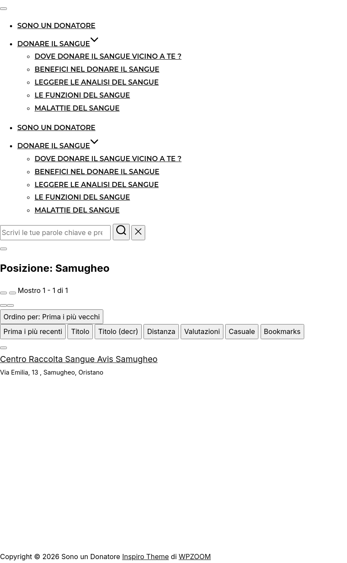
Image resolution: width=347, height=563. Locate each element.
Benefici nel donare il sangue (97, 69)
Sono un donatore (56, 26)
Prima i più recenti (32, 331)
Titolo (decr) (118, 331)
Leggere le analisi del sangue (97, 82)
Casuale (242, 331)
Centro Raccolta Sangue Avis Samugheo (79, 359)
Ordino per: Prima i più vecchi (51, 316)
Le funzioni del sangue (82, 95)
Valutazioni (202, 331)
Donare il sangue (58, 44)
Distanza (161, 331)
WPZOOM (195, 556)
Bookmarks (282, 331)
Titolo (80, 331)
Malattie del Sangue (77, 108)
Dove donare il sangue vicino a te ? (108, 56)
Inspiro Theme (145, 556)
